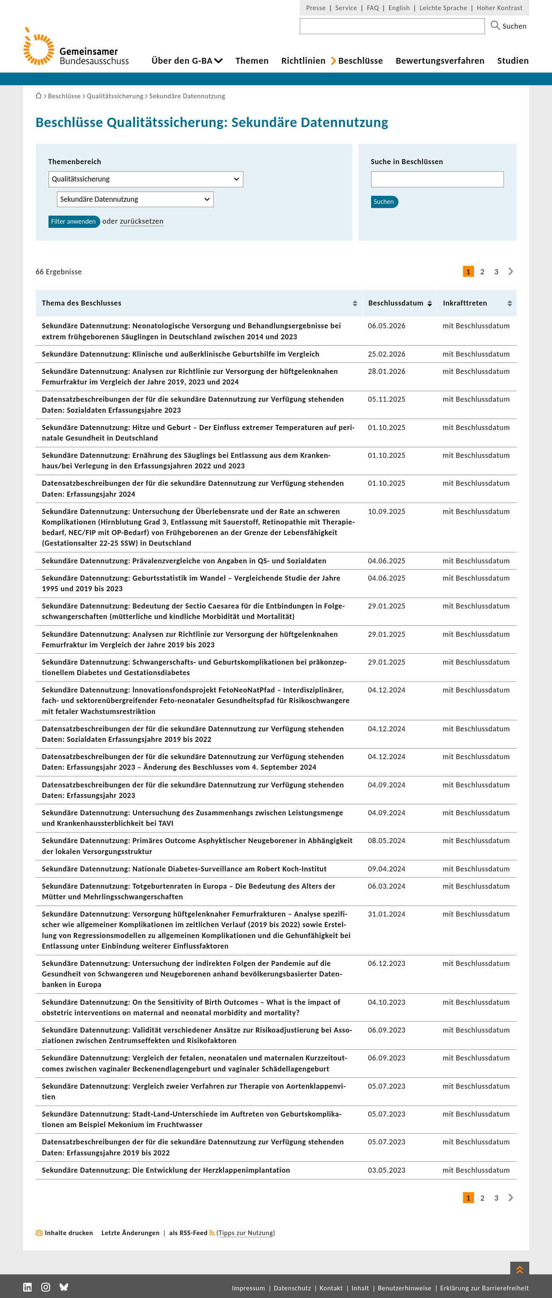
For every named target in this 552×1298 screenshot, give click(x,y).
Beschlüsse (360, 60)
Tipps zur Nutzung (246, 1233)
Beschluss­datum (396, 303)
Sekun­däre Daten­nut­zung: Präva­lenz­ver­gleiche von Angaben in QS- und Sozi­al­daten (184, 560)
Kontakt (331, 1288)
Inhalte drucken (69, 1233)
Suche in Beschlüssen (407, 161)
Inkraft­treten (465, 303)
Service (347, 8)
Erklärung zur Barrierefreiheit (484, 1288)
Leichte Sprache (443, 8)
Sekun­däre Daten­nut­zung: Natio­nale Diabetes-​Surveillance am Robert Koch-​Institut (184, 868)
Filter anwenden (73, 221)
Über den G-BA (182, 60)
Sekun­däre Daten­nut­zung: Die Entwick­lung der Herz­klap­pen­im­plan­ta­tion (166, 1170)
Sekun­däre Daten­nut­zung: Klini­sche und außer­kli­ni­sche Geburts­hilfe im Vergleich (181, 354)
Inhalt (360, 1288)
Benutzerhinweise (404, 1288)
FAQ (373, 8)
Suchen (384, 201)
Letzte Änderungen (131, 1233)
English (399, 8)
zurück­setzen (142, 221)
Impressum (248, 1288)
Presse (316, 8)
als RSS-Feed (189, 1233)
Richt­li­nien (303, 60)
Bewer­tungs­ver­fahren (440, 60)
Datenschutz (292, 1288)
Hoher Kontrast (499, 8)
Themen (252, 60)
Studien (513, 60)
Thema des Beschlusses (82, 303)
